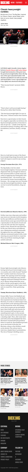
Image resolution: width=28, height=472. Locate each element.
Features (19, 2)
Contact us (4, 454)
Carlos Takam (22, 70)
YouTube (17, 451)
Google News (19, 462)
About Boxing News (6, 451)
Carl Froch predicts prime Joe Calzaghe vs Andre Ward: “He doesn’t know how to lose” (21, 381)
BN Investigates (5, 438)
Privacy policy (5, 460)
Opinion (3, 441)
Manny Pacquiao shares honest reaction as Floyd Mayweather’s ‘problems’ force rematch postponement (5, 402)
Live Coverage (5, 433)
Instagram (18, 454)
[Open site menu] (26, 2)
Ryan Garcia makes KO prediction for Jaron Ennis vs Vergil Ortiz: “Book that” (7, 381)
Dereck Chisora (10, 70)
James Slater (4, 23)
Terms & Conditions (6, 457)
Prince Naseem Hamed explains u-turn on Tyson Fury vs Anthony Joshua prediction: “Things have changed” (21, 401)
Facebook (18, 460)
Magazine (3, 443)
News (13, 2)
